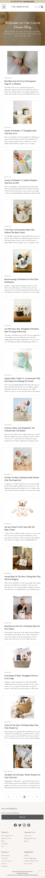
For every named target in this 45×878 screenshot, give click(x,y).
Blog (2, 841)
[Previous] (9, 796)
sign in (26, 841)
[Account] (35, 6)
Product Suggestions (30, 858)
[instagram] (24, 825)
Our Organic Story (7, 836)
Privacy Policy (28, 863)
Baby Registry (5, 855)
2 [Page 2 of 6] (16, 797)
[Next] (36, 796)
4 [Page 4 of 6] (24, 797)
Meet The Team (6, 838)
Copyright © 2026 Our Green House (22, 871)
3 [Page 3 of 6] (20, 797)
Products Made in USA (31, 861)
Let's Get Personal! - (22, 1)
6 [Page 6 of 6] (32, 797)
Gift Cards (4, 858)
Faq (2, 846)
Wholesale (4, 866)
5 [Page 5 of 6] (28, 797)
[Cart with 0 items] (42, 6)
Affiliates (27, 855)
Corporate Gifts (6, 861)
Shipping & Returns (30, 838)
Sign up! (22, 817)
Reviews (3, 863)
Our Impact (5, 843)
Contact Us (27, 836)
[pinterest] (28, 825)
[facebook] (15, 825)
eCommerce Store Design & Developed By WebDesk (22, 875)
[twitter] (19, 825)
